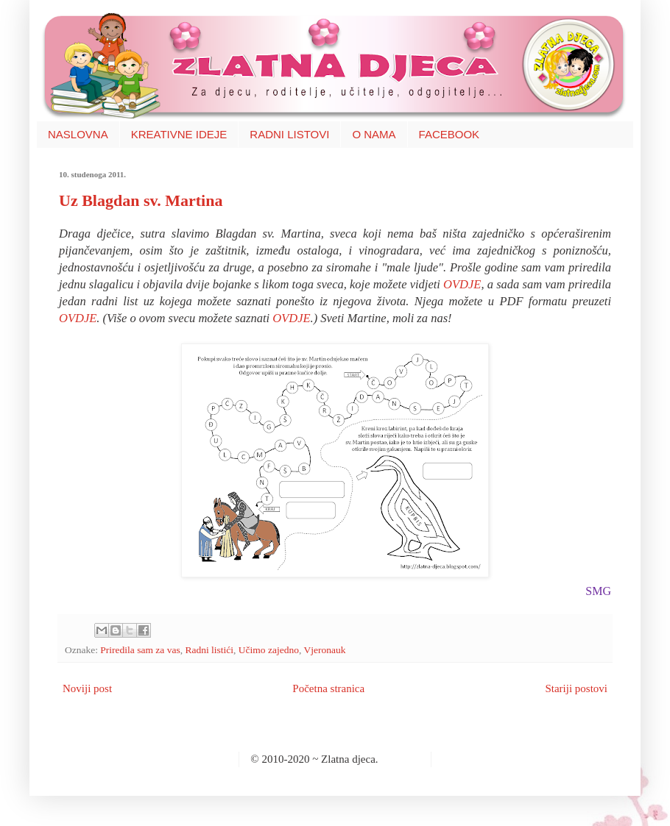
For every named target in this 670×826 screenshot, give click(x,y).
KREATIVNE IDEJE (179, 134)
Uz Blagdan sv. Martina (140, 200)
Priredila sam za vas (140, 649)
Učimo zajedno (269, 649)
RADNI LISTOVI (289, 134)
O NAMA (373, 134)
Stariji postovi (576, 688)
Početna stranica (328, 688)
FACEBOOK (449, 134)
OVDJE (462, 284)
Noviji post (87, 688)
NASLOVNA (78, 134)
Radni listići (209, 649)
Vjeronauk (324, 649)
